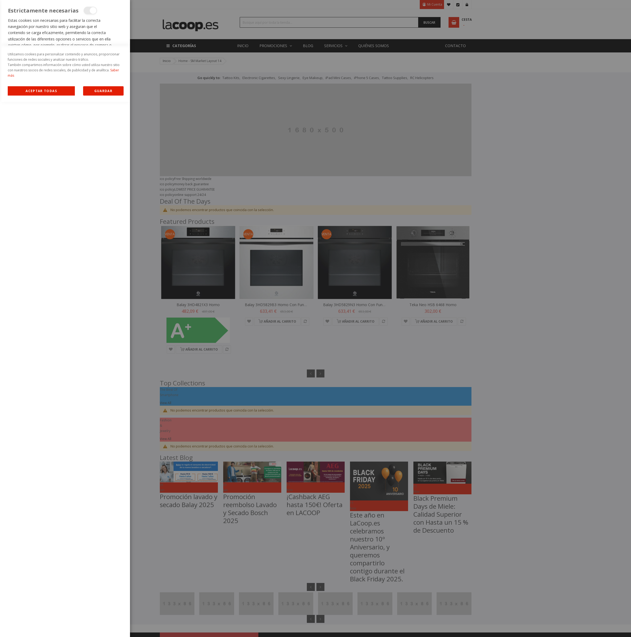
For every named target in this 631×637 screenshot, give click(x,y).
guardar (103, 626)
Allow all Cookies (41, 626)
